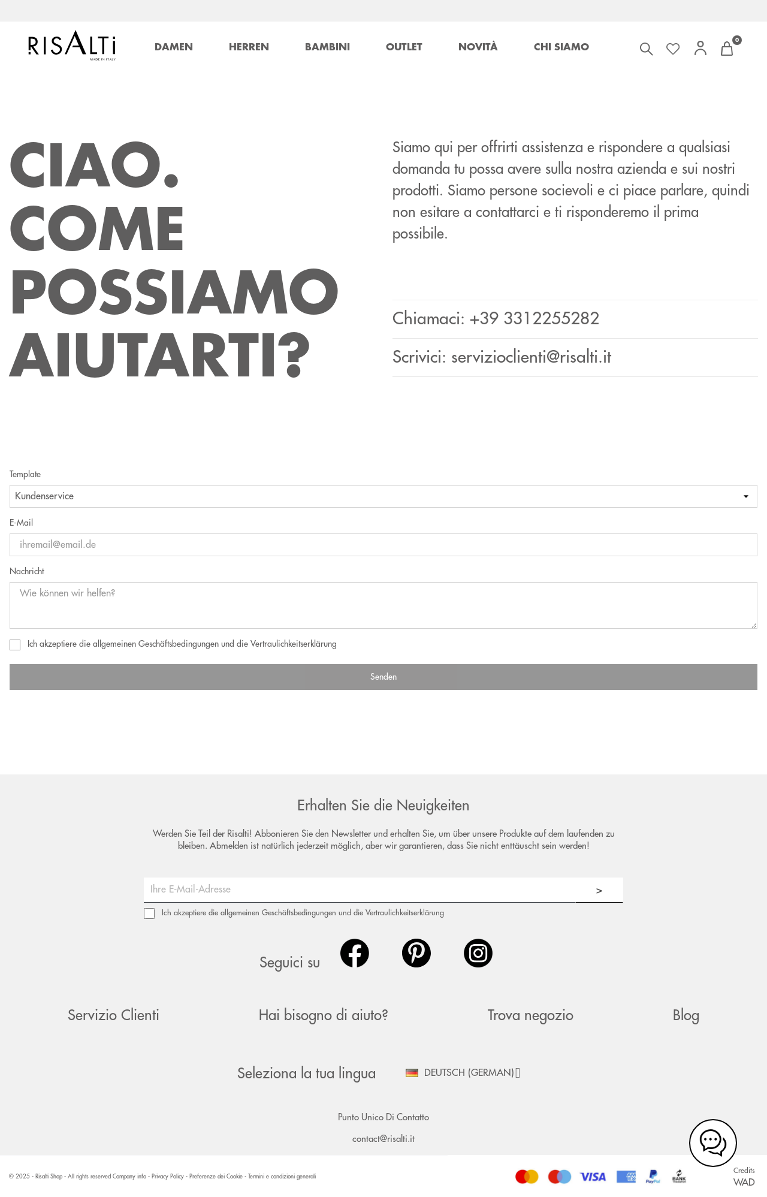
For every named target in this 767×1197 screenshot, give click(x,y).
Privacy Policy (169, 1177)
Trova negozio (530, 1015)
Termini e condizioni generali (282, 1177)
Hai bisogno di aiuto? (323, 1015)
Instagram (478, 953)
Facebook (354, 953)
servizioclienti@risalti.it (531, 357)
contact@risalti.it (383, 1139)
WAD (744, 1182)
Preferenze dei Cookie (216, 1177)
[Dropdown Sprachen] (467, 1073)
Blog (686, 1015)
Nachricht (27, 571)
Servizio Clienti (113, 1015)
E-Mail (21, 522)
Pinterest (416, 953)
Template (25, 474)
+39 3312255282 (534, 318)
